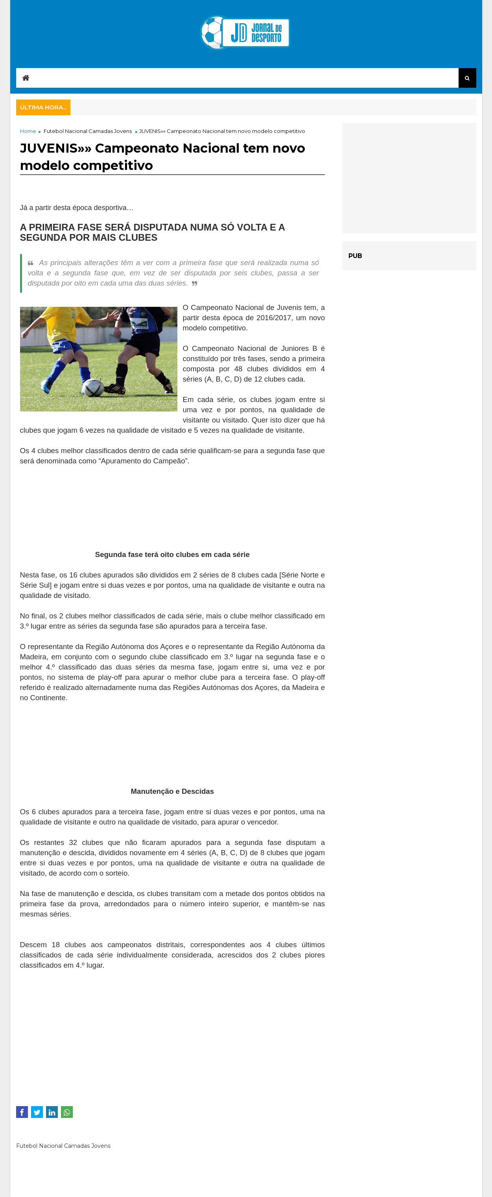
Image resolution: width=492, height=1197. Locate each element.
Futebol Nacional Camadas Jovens (88, 131)
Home (28, 131)
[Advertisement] (83, 517)
